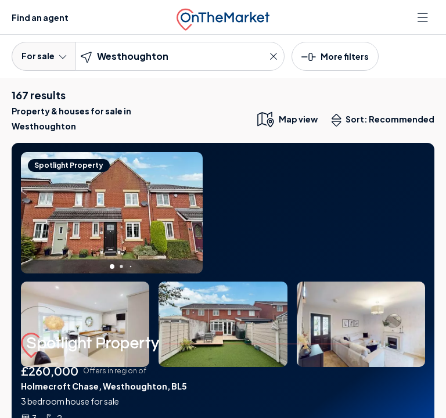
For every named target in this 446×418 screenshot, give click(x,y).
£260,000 (49, 370)
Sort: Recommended (385, 120)
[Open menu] (423, 17)
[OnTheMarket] (223, 17)
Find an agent (40, 17)
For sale (43, 56)
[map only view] (287, 119)
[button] (335, 55)
